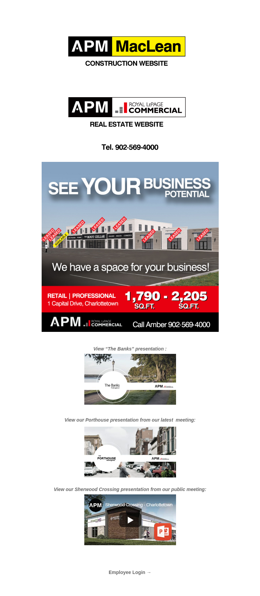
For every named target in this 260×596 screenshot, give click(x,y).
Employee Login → (130, 572)
